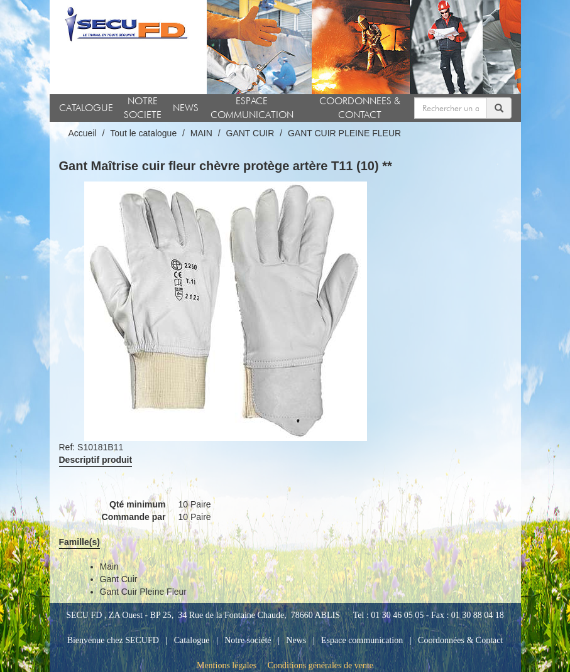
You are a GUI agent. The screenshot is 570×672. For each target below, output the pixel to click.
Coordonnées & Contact (460, 640)
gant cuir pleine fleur (143, 592)
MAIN (201, 133)
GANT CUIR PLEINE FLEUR (344, 133)
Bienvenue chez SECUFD (113, 640)
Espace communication (362, 640)
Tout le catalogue (143, 133)
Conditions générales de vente (320, 665)
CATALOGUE (86, 108)
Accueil (83, 133)
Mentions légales (226, 665)
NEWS (186, 108)
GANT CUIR (250, 133)
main (109, 566)
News (296, 640)
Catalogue (192, 640)
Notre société (247, 640)
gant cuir (119, 579)
